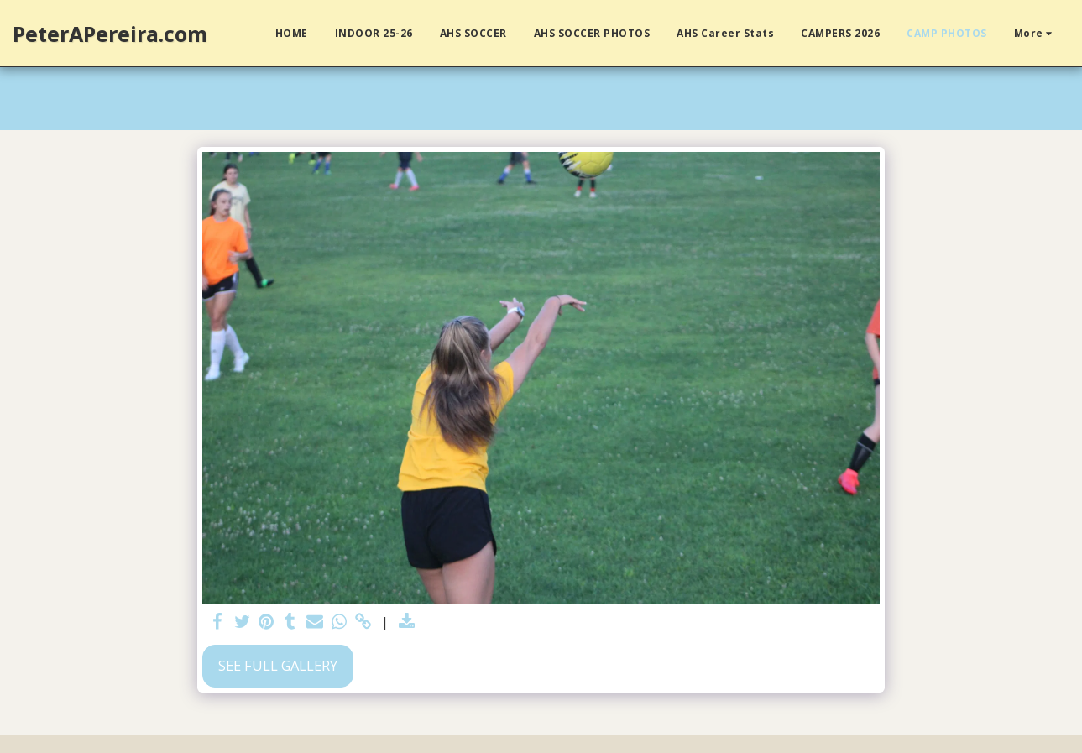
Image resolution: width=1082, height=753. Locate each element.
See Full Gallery (277, 665)
